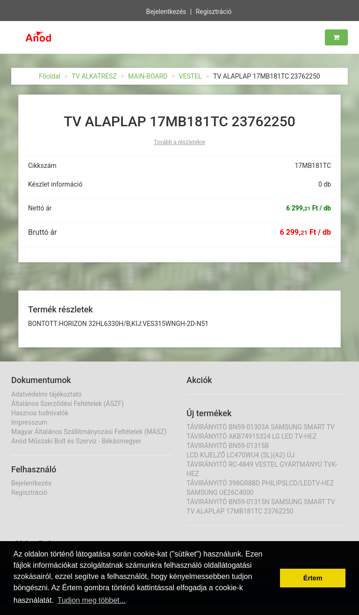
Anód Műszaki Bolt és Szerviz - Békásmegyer (76, 441)
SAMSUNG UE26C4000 (220, 492)
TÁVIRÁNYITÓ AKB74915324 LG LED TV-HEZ (251, 436)
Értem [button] (313, 578)
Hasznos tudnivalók (39, 413)
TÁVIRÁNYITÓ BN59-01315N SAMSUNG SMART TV (261, 502)
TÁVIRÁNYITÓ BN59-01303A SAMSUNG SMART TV (261, 427)
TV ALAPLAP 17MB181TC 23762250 (240, 511)
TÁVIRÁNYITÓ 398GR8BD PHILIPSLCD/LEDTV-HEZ (260, 483)
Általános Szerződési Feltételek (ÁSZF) (67, 403)
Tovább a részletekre (179, 142)
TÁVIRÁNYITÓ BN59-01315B (228, 445)
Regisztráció (214, 11)
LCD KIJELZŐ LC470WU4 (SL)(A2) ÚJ (240, 455)
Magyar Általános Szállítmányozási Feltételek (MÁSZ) (88, 431)
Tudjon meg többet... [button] (91, 600)
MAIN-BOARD (147, 76)
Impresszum (29, 422)
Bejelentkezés (166, 11)
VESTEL (190, 76)
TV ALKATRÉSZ (94, 76)
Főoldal (49, 76)
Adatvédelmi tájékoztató (46, 394)
